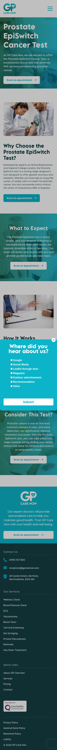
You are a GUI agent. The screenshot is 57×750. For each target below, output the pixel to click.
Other (15, 386)
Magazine (18, 373)
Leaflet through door (24, 368)
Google (16, 360)
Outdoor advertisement (26, 377)
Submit (28, 402)
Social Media (20, 364)
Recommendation (23, 381)
